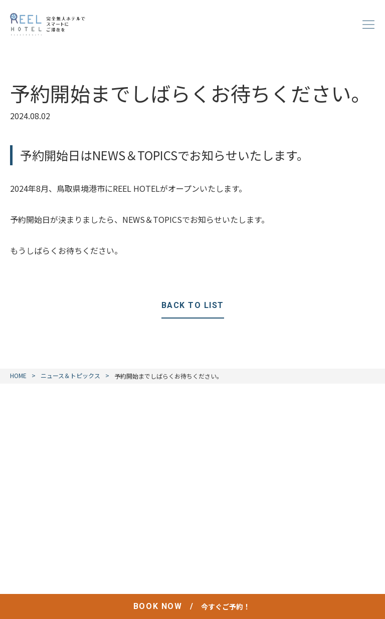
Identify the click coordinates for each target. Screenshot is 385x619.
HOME (18, 376)
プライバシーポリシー (151, 556)
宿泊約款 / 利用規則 (239, 556)
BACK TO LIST (192, 305)
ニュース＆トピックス (70, 376)
